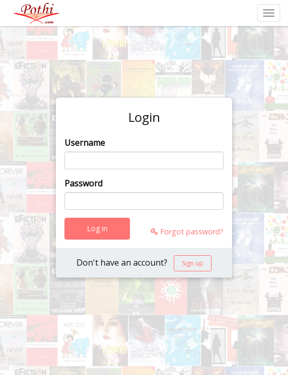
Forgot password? (187, 231)
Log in (97, 228)
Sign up (192, 263)
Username (84, 142)
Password (83, 183)
